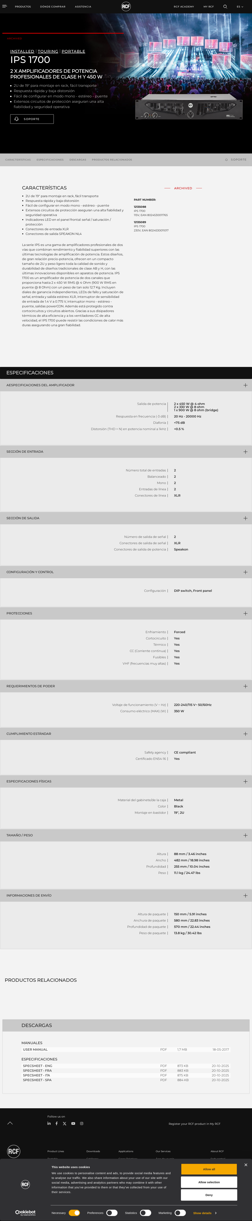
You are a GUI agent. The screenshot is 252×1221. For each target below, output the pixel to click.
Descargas (77, 159)
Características (18, 159)
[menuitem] (52, 6)
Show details (202, 1213)
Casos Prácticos (128, 1158)
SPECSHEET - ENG (37, 1066)
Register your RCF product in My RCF (194, 1124)
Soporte (31, 119)
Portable (52, 1158)
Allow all (209, 1169)
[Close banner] (246, 1165)
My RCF (209, 6)
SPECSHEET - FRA (37, 1070)
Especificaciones (50, 159)
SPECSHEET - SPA (37, 1080)
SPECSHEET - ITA (36, 1075)
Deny (209, 1195)
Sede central (218, 1158)
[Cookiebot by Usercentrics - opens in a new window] (25, 1213)
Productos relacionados (112, 159)
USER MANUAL (35, 1049)
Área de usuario (165, 1158)
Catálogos (92, 1158)
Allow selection (209, 1182)
